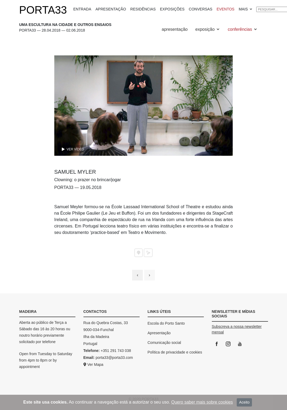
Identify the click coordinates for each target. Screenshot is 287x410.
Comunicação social (164, 342)
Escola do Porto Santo (166, 323)
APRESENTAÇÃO (110, 9)
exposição (207, 29)
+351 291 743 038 (116, 350)
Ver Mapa (93, 364)
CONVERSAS (200, 9)
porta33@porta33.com (114, 357)
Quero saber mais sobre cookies (202, 402)
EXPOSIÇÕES (172, 9)
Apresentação (159, 333)
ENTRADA (82, 9)
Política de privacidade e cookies (175, 352)
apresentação (175, 29)
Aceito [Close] (244, 402)
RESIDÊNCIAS (143, 9)
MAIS (245, 9)
